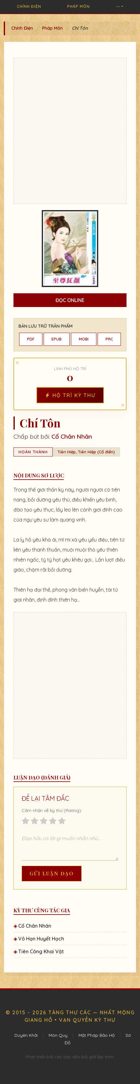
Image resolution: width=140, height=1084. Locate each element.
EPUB (56, 338)
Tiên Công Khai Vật (41, 951)
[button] (119, 6)
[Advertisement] (70, 130)
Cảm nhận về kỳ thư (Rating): (52, 810)
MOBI (84, 338)
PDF (31, 338)
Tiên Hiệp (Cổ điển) (96, 451)
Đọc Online (70, 300)
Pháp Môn (78, 6)
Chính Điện (29, 6)
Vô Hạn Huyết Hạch (41, 938)
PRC (109, 338)
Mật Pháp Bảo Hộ (96, 1035)
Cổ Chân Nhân (71, 436)
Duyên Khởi (26, 1035)
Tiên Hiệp (66, 451)
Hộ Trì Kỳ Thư (70, 395)
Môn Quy (58, 1035)
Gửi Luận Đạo (52, 873)
